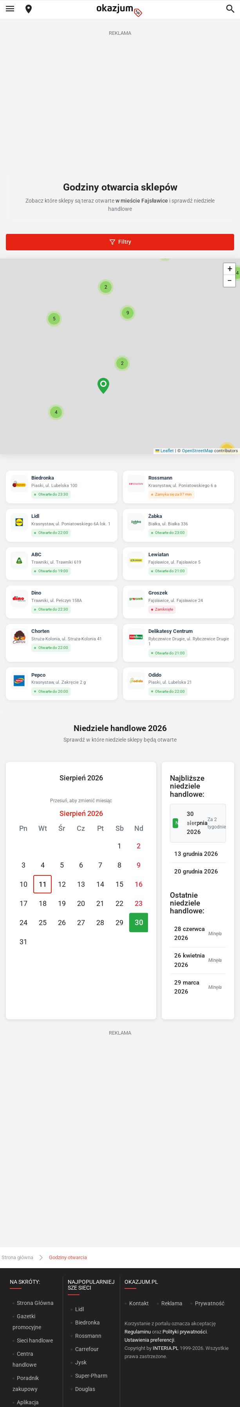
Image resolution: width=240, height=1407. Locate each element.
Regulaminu (138, 1332)
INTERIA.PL (166, 1348)
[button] (122, 363)
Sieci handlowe (35, 1340)
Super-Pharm (91, 1376)
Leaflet (164, 450)
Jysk (81, 1362)
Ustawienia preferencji (149, 1340)
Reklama (171, 1303)
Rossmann (88, 1336)
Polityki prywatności (184, 1332)
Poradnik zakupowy (26, 1383)
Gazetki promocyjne (27, 1321)
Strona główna (17, 1257)
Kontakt (139, 1303)
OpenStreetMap (197, 450)
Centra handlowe (24, 1359)
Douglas (85, 1389)
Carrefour (87, 1349)
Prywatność (209, 1303)
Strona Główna (35, 1303)
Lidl (79, 1309)
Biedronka (87, 1322)
